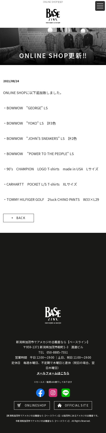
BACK (20, 218)
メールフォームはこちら (53, 373)
